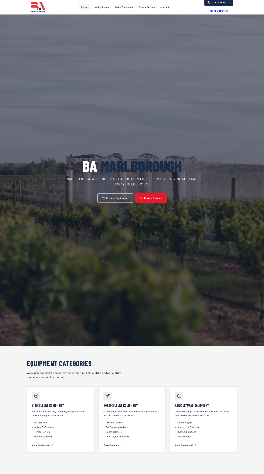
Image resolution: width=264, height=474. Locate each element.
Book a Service (147, 7)
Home (84, 7)
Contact (164, 7)
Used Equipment (124, 7)
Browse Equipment (115, 198)
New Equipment (101, 7)
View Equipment (42, 444)
